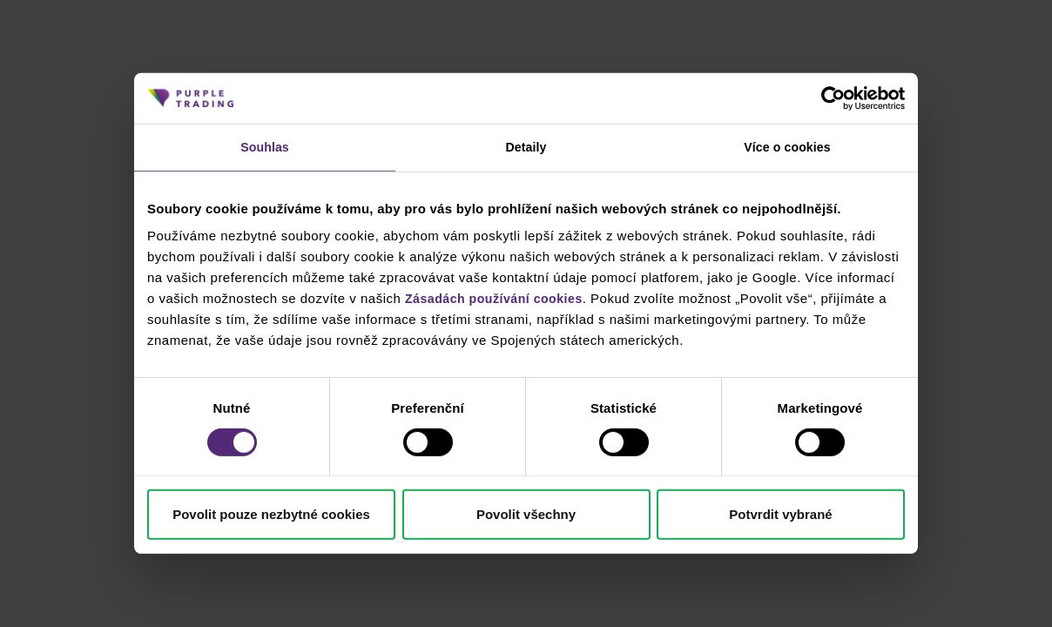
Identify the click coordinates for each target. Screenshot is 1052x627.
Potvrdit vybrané (780, 516)
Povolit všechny (526, 516)
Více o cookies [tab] (787, 147)
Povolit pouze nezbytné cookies (271, 516)
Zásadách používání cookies (499, 300)
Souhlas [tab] (264, 147)
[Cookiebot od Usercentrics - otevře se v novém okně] (828, 97)
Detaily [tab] (526, 147)
